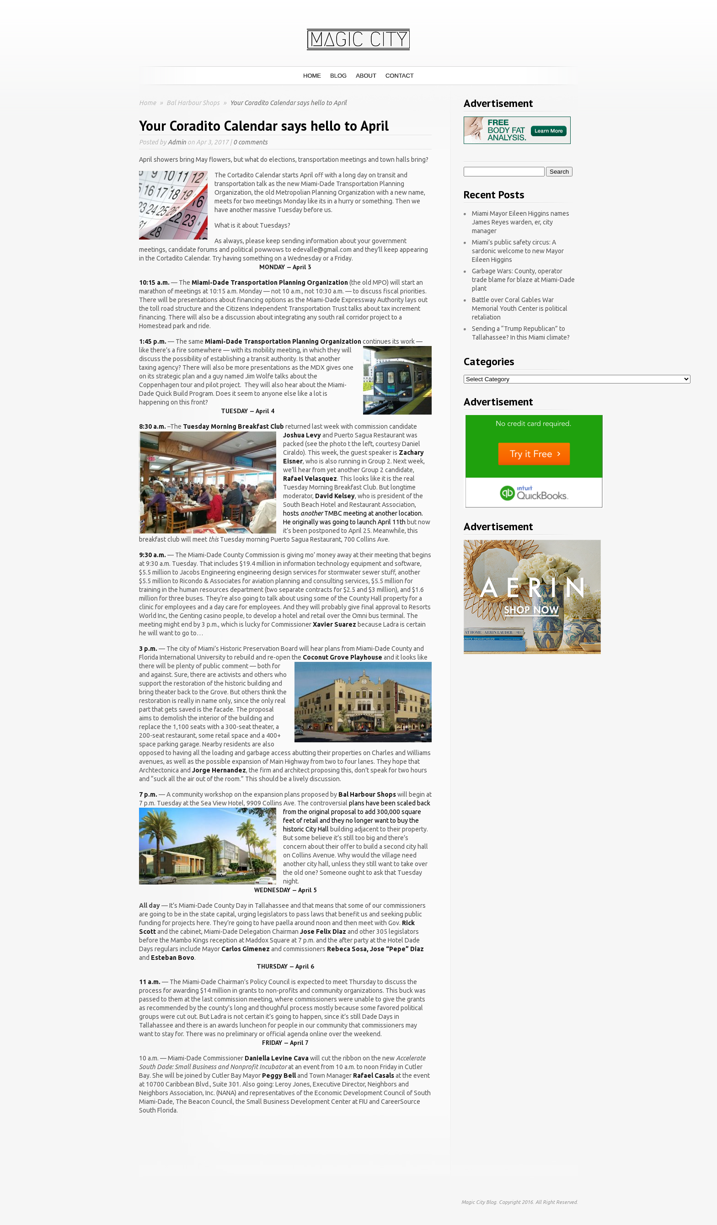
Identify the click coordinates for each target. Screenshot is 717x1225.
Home (312, 75)
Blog (338, 75)
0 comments (250, 142)
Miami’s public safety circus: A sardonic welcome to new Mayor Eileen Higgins (518, 251)
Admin (177, 142)
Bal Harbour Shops (193, 103)
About (366, 75)
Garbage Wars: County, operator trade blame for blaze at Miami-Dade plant (523, 279)
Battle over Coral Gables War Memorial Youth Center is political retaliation (519, 308)
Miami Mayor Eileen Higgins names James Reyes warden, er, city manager (520, 222)
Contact (399, 75)
